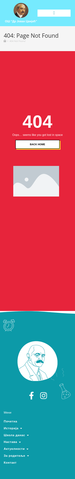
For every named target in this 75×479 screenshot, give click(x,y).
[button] (54, 13)
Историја (13, 428)
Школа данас (16, 435)
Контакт (10, 462)
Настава (12, 442)
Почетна (10, 421)
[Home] (5, 41)
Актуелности (16, 449)
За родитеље (16, 456)
